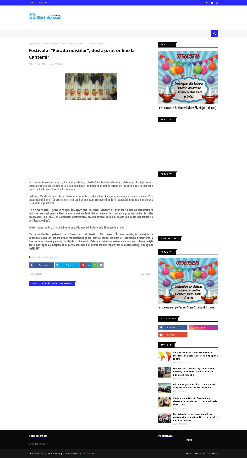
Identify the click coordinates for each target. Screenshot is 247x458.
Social (57, 257)
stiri (48, 43)
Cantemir (40, 257)
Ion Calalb (35, 64)
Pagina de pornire (37, 43)
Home (32, 2)
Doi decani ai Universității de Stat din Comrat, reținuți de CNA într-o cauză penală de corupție (193, 371)
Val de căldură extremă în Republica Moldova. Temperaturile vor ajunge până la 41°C (195, 355)
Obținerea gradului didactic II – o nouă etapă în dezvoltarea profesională (194, 386)
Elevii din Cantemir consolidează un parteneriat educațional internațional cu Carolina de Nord (195, 417)
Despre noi (43, 2)
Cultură (49, 257)
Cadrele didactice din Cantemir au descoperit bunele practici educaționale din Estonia (195, 401)
